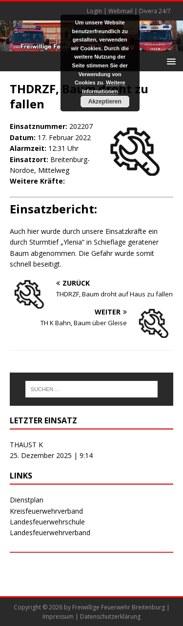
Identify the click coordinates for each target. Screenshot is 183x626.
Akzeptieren (105, 101)
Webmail (120, 11)
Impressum (58, 616)
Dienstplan (26, 499)
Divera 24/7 (155, 11)
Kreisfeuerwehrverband (46, 511)
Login (94, 11)
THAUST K (26, 444)
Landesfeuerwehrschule (47, 521)
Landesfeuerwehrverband (50, 532)
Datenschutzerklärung (110, 616)
